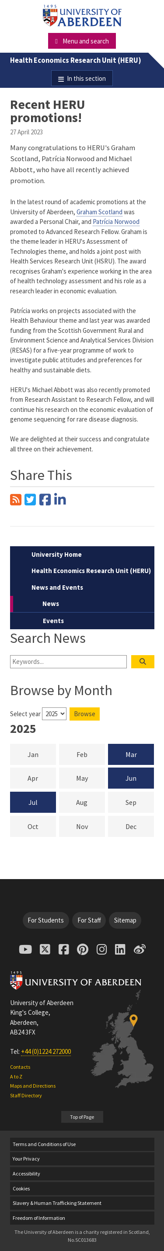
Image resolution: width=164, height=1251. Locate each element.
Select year (25, 714)
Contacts (20, 1067)
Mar (131, 754)
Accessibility (26, 1173)
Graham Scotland (99, 212)
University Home (56, 554)
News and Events (57, 587)
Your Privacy (26, 1158)
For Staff (89, 920)
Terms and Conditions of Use (44, 1144)
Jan (42, 754)
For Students (46, 920)
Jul (33, 802)
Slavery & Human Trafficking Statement (57, 1203)
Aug (90, 802)
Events (53, 620)
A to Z (16, 1076)
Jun (131, 778)
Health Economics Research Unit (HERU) (75, 60)
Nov (90, 826)
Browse (84, 714)
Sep (140, 802)
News (50, 603)
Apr (42, 777)
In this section (86, 78)
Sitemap (125, 920)
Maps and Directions (33, 1085)
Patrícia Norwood (116, 221)
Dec (140, 826)
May (90, 777)
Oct (42, 826)
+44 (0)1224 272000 (46, 1051)
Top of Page (82, 1117)
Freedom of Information (39, 1218)
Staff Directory (26, 1095)
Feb (91, 754)
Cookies (21, 1188)
